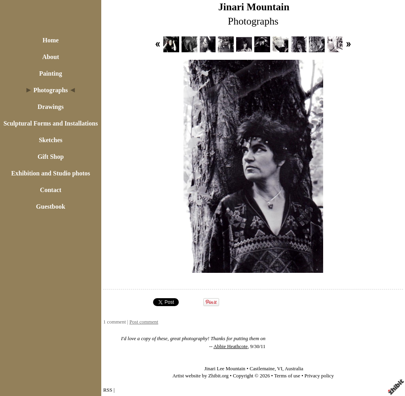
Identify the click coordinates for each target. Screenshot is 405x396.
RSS (107, 390)
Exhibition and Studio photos (50, 173)
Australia (294, 368)
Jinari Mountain (254, 7)
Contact (50, 190)
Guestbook (50, 206)
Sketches (50, 140)
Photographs (50, 90)
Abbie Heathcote (231, 346)
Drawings (51, 106)
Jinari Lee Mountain (224, 368)
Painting (50, 73)
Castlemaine (262, 368)
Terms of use (287, 376)
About (50, 56)
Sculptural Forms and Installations (51, 123)
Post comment (143, 322)
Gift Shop (51, 156)
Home (51, 40)
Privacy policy (319, 376)
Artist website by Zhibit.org (200, 376)
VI (280, 368)
